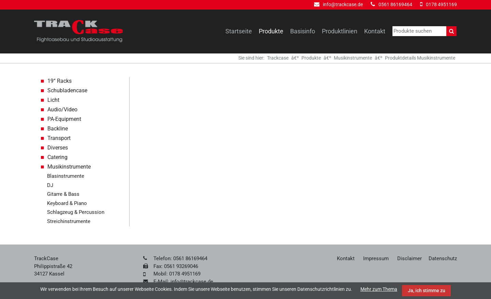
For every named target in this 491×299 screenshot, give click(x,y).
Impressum (376, 258)
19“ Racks (59, 81)
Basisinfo (302, 31)
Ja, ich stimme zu (426, 290)
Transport (59, 138)
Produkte (271, 31)
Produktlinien (339, 31)
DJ (50, 185)
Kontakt (374, 31)
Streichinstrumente (68, 221)
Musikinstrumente (353, 58)
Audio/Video (62, 109)
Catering (57, 157)
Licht (53, 100)
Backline (57, 128)
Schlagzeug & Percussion (75, 212)
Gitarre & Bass (63, 194)
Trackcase (277, 58)
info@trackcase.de (343, 4)
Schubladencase (67, 90)
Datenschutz (443, 258)
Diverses (57, 147)
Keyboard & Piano (67, 203)
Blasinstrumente (65, 176)
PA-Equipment (64, 119)
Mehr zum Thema (378, 289)
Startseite (238, 31)
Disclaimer (409, 258)
